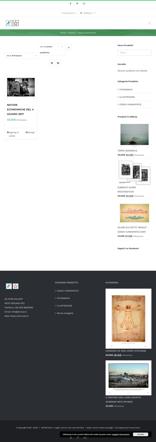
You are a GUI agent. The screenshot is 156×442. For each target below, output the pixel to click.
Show (14, 56)
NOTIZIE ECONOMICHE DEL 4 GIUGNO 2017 (20, 110)
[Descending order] (69, 47)
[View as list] (58, 63)
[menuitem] (68, 13)
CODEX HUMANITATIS (130, 104)
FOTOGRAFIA (125, 89)
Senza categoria (65, 313)
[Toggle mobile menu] (149, 23)
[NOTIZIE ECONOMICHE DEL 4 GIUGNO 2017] (21, 88)
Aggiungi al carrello (14, 134)
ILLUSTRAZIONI (127, 97)
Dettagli (31, 132)
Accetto (140, 434)
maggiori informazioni (120, 434)
